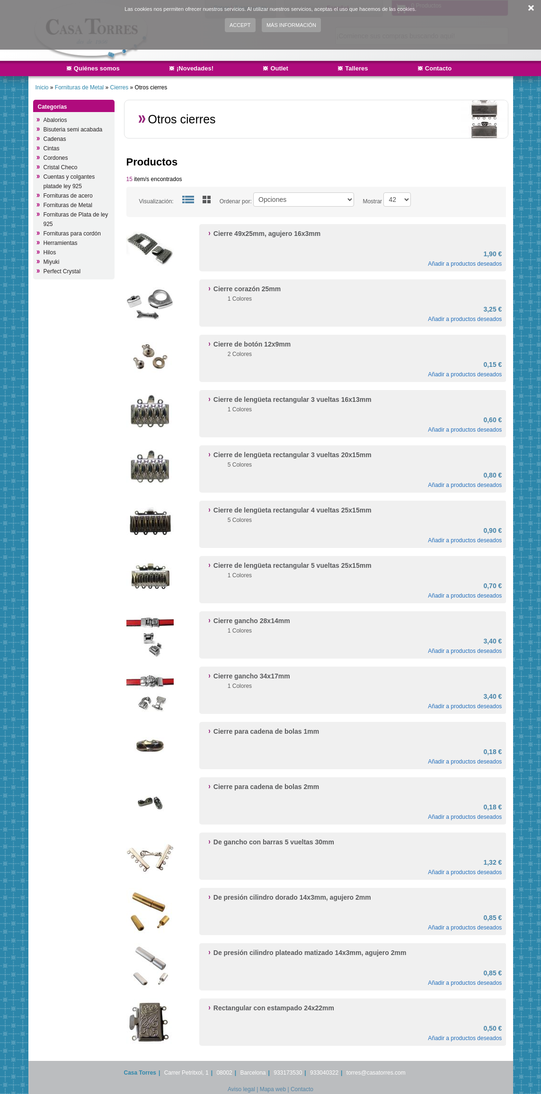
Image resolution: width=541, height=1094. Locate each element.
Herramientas (61, 243)
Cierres (119, 87)
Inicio (42, 87)
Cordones (56, 158)
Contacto (438, 68)
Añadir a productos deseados (465, 263)
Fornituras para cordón (72, 233)
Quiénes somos (97, 68)
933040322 (324, 1072)
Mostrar (372, 201)
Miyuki (52, 262)
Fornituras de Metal (79, 87)
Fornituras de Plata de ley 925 (76, 219)
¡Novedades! (195, 68)
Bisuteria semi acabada (73, 129)
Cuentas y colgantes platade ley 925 (69, 182)
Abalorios (55, 120)
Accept (240, 25)
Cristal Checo (61, 167)
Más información (291, 25)
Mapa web (273, 1089)
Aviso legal (241, 1089)
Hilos (50, 252)
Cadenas (55, 139)
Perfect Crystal (62, 271)
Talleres (356, 68)
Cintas (52, 148)
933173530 (288, 1072)
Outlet (279, 68)
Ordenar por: (236, 201)
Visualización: (156, 201)
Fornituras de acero (68, 195)
